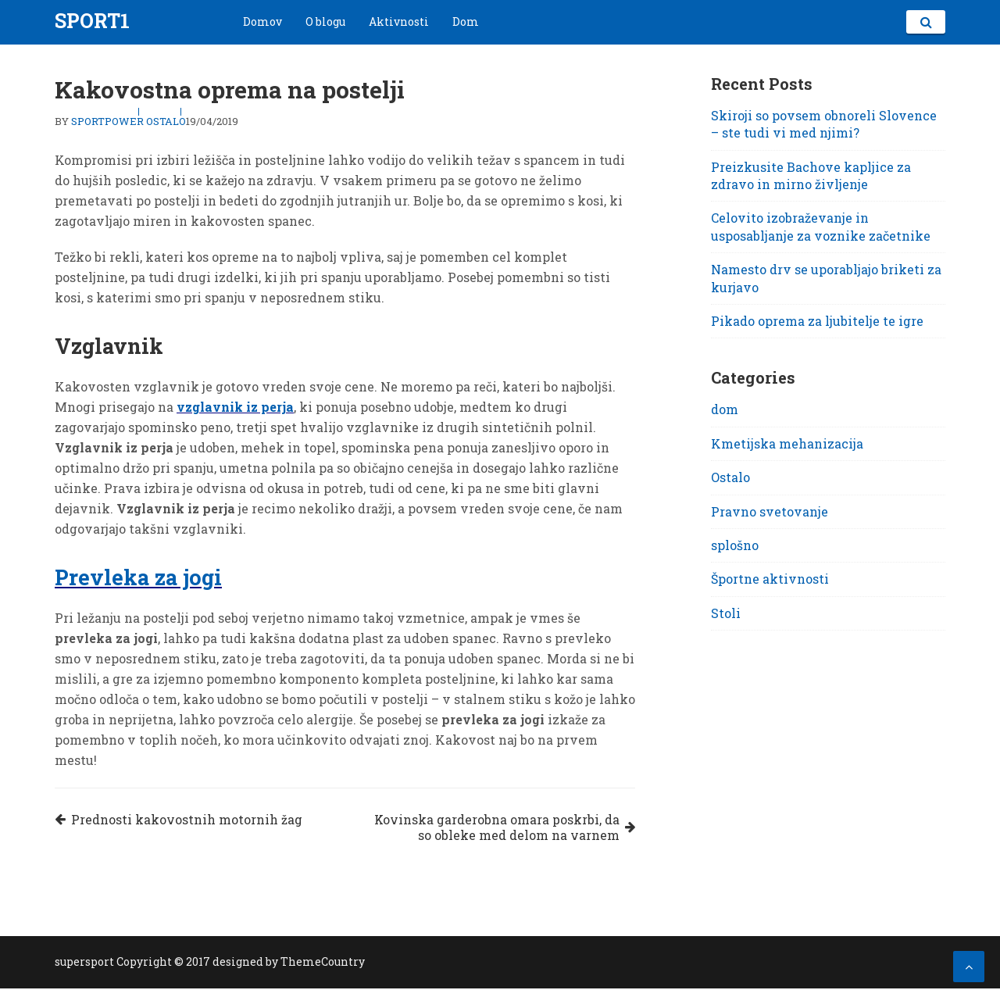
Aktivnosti (399, 21)
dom (724, 409)
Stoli (726, 613)
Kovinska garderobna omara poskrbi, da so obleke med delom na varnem (493, 828)
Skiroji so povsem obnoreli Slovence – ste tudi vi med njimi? (824, 124)
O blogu (325, 21)
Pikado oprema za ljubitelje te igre (817, 321)
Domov (262, 21)
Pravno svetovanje (769, 511)
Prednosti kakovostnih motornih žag (189, 820)
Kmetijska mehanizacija (787, 443)
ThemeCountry (322, 963)
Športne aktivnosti (770, 578)
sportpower (107, 121)
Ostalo (166, 121)
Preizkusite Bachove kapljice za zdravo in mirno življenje (811, 175)
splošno (735, 545)
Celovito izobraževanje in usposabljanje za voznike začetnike (820, 226)
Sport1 (92, 21)
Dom (465, 21)
